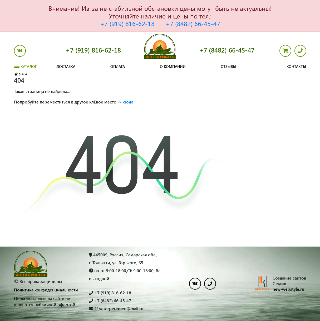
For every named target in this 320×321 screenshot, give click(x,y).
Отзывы (228, 66)
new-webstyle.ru (288, 289)
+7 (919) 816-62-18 (127, 23)
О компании (173, 66)
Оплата (117, 66)
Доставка (65, 66)
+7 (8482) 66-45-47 (193, 23)
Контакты (296, 66)
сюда (128, 102)
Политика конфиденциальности (46, 289)
